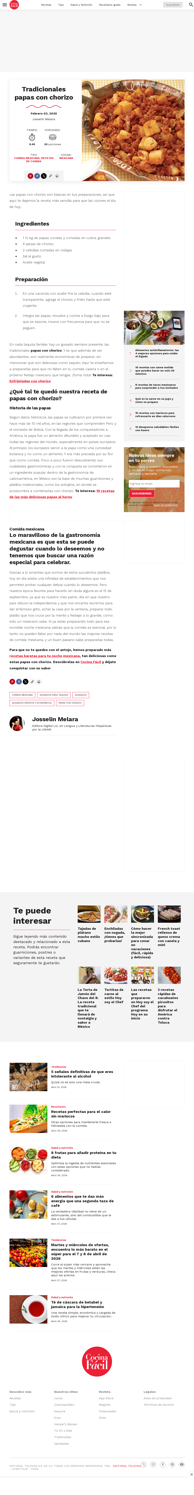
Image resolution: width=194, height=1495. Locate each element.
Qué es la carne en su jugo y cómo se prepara (154, 400)
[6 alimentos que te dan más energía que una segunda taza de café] (28, 1204)
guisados (81, 695)
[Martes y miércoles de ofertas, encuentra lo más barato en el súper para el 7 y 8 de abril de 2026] (28, 1253)
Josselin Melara (43, 119)
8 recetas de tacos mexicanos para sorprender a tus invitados (156, 386)
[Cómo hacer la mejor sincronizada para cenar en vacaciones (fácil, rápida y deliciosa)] (142, 914)
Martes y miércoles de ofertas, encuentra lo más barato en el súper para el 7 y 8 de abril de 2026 (80, 1252)
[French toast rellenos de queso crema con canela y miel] (169, 914)
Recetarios (58, 1106)
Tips (61, 4)
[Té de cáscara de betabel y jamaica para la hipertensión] (28, 1309)
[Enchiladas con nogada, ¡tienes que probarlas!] (115, 914)
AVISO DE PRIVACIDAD (166, 505)
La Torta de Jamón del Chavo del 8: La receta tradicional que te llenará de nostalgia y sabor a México (88, 1008)
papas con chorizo (70, 703)
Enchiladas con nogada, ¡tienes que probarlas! (114, 935)
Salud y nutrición (62, 1147)
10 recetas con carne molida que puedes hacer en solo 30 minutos (154, 370)
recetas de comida (40, 160)
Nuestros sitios (66, 1392)
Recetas (46, 4)
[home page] (14, 4)
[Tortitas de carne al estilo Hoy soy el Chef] (115, 975)
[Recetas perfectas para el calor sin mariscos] (28, 1119)
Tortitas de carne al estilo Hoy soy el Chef (114, 996)
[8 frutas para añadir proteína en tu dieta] (28, 1160)
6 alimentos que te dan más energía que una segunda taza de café (82, 1201)
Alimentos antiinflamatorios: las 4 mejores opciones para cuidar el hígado (157, 353)
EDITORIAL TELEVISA (127, 1465)
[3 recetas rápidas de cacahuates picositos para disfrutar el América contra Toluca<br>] (169, 975)
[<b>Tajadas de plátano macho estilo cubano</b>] (89, 914)
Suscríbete (173, 4)
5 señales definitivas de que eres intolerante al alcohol (82, 1073)
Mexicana (66, 158)
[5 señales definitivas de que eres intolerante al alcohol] (28, 1077)
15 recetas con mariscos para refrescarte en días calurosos (155, 414)
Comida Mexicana (26, 158)
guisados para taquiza (54, 695)
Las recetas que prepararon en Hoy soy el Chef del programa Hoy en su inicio (142, 1004)
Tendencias (58, 1066)
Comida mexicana (22, 695)
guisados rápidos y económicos (32, 703)
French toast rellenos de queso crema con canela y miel (169, 937)
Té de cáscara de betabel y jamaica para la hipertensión (77, 1304)
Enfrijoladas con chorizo (30, 381)
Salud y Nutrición (81, 4)
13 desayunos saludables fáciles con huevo (157, 428)
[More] (141, 4)
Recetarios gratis (109, 4)
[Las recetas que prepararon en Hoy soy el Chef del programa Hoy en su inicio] (142, 975)
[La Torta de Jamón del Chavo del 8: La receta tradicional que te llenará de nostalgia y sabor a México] (89, 975)
